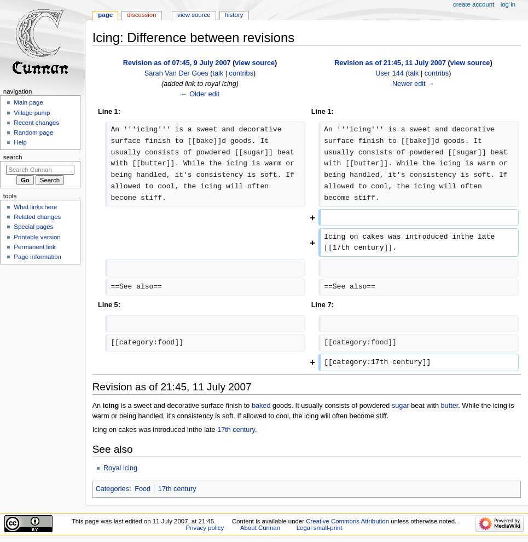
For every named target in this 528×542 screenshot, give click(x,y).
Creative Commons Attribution (347, 521)
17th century (236, 430)
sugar (400, 406)
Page (105, 14)
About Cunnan (260, 527)
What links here (35, 207)
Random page (33, 132)
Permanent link (34, 247)
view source (255, 63)
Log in (508, 4)
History (234, 14)
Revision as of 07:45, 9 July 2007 (177, 63)
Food (142, 489)
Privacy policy (204, 527)
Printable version (37, 237)
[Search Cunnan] (40, 170)
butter (450, 406)
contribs (241, 73)
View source (193, 14)
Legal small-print (320, 527)
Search (12, 157)
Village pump (32, 112)
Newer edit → (413, 84)
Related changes (37, 217)
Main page (28, 102)
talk (217, 73)
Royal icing (120, 468)
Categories (112, 489)
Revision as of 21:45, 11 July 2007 (390, 63)
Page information (37, 256)
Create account (473, 4)
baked (261, 406)
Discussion (141, 14)
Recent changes (36, 122)
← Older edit (200, 94)
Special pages (33, 226)
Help (20, 142)
